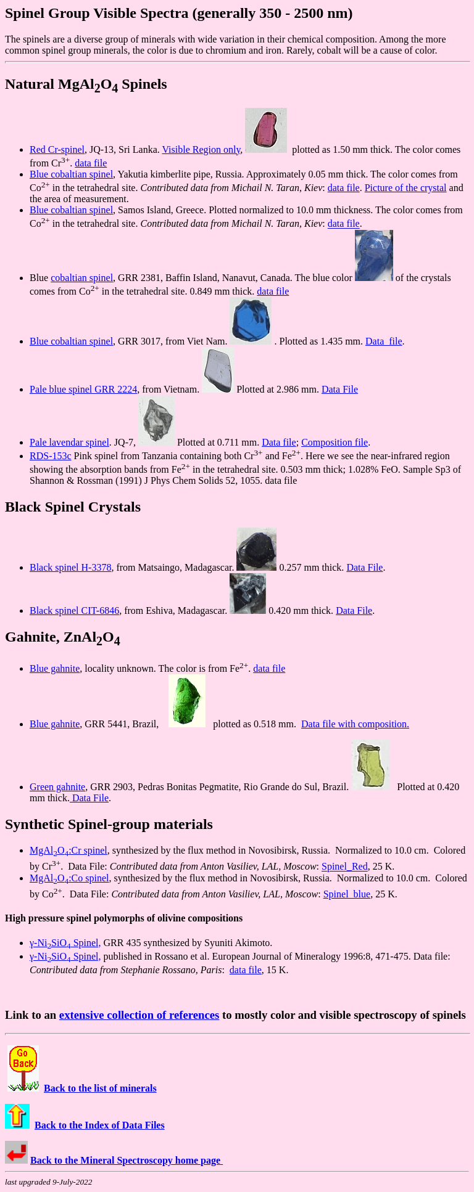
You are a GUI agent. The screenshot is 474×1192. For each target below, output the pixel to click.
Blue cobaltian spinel (71, 174)
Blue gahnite (55, 668)
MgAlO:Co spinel (69, 878)
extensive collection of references (139, 1014)
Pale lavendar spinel (69, 442)
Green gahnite (57, 787)
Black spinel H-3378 (70, 567)
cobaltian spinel (82, 277)
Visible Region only (201, 149)
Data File (340, 389)
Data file (383, 341)
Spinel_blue (346, 894)
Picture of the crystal (406, 187)
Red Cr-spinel (57, 149)
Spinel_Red (345, 867)
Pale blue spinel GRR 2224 (83, 389)
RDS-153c (51, 456)
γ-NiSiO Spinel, (65, 942)
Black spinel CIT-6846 (74, 610)
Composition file (334, 442)
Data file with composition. (355, 724)
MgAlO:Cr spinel (68, 850)
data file (91, 163)
